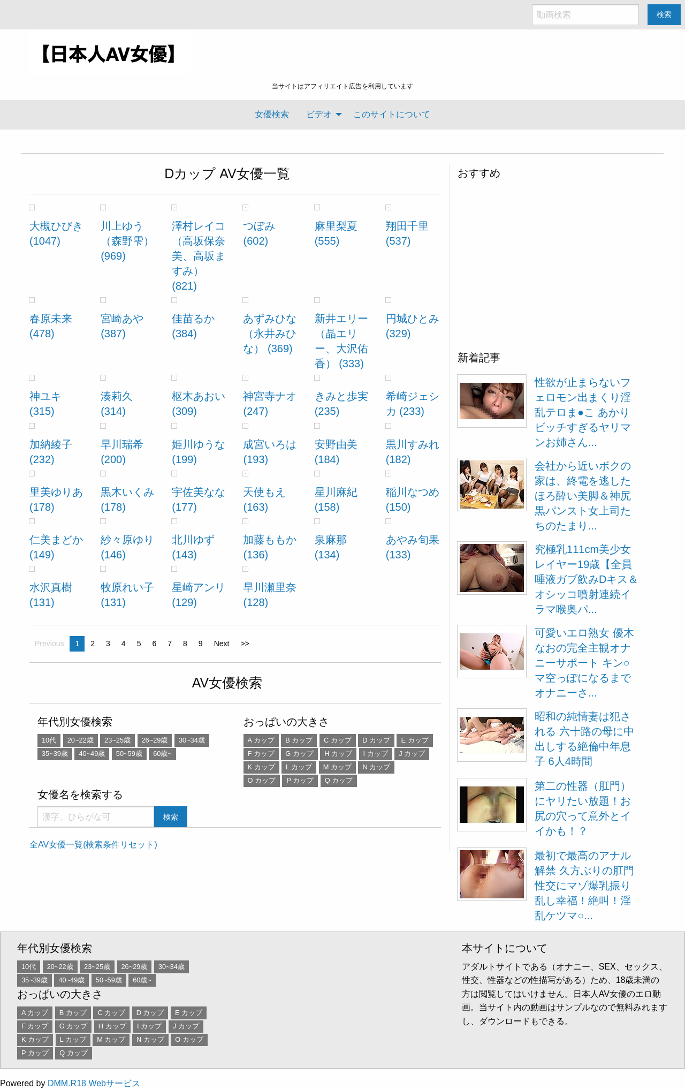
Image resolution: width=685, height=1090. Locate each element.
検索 (664, 14)
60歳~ (162, 754)
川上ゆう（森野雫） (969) (127, 241)
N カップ (376, 767)
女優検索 (272, 114)
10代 (49, 740)
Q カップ (339, 780)
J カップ (412, 754)
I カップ (375, 754)
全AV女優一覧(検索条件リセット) (93, 844)
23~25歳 (117, 740)
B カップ (299, 740)
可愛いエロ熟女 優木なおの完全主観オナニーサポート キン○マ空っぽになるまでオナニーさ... (584, 663)
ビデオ (319, 114)
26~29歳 (155, 740)
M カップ (337, 767)
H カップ (338, 754)
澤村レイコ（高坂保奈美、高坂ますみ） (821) (198, 256)
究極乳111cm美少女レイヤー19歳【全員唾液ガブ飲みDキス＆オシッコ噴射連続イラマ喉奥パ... (586, 579)
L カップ (299, 767)
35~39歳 (55, 754)
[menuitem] (272, 114)
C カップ (338, 740)
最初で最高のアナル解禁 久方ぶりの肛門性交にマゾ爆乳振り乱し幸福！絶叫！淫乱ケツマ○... (584, 885)
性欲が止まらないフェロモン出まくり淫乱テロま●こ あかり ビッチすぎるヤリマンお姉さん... (583, 412)
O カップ (262, 780)
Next (222, 643)
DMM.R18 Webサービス (94, 1083)
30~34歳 (192, 740)
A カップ (261, 740)
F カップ (261, 754)
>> (244, 643)
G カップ (299, 754)
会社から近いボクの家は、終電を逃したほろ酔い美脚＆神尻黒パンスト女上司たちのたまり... (583, 496)
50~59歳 (129, 754)
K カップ (261, 767)
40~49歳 (92, 754)
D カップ (376, 740)
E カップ (414, 740)
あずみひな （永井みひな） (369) (269, 333)
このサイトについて (391, 114)
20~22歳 (80, 740)
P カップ (300, 780)
